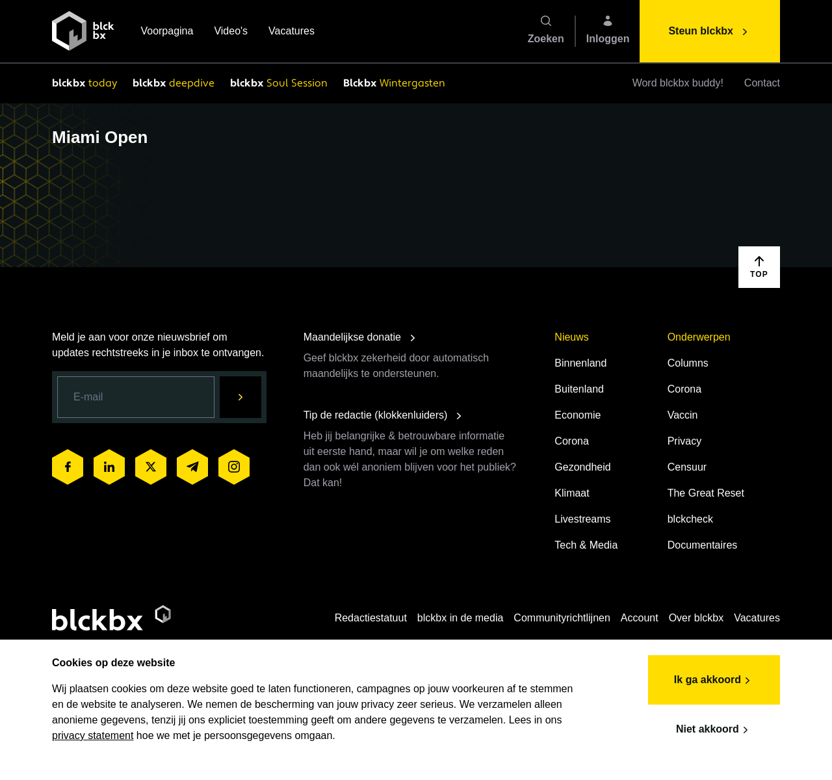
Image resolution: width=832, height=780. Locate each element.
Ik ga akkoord (714, 680)
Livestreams (582, 519)
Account (639, 617)
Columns (688, 363)
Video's (231, 32)
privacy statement (92, 735)
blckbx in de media (460, 617)
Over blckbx (696, 617)
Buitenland (579, 389)
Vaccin (683, 415)
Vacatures (291, 32)
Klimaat (571, 493)
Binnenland (580, 363)
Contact (762, 82)
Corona (571, 441)
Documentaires (703, 545)
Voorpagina (166, 32)
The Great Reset (706, 493)
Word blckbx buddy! (677, 82)
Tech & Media (586, 545)
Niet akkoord (714, 729)
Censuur (687, 467)
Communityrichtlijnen (562, 617)
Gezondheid (582, 467)
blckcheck (690, 519)
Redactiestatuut (371, 617)
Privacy (684, 441)
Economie (577, 415)
